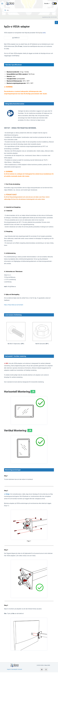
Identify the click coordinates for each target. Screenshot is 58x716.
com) (44, 32)
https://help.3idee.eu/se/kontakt (13, 305)
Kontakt (20, 713)
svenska (46, 3)
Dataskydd (14, 713)
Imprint (9, 713)
